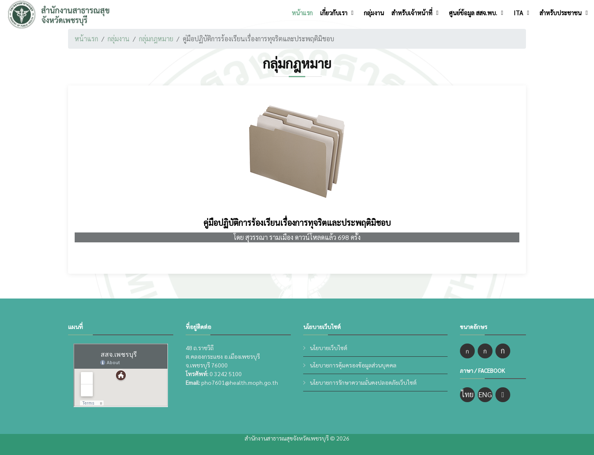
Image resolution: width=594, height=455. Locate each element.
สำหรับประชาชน (561, 13)
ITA (518, 13)
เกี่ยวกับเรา (333, 13)
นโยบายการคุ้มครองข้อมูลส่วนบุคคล (353, 365)
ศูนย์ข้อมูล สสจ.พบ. (473, 13)
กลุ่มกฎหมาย (156, 38)
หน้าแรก (302, 13)
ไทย (467, 394)
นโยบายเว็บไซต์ (328, 347)
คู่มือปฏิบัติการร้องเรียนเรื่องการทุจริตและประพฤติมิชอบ (297, 222)
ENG (485, 394)
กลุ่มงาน (374, 13)
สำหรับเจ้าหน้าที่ (411, 13)
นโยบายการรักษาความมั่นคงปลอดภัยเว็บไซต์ (363, 382)
